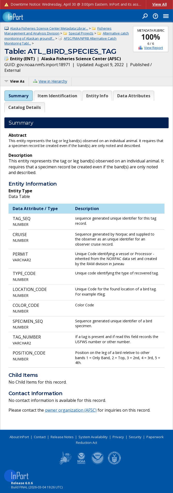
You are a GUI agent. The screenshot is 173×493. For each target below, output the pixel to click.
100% (150, 37)
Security (135, 437)
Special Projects (81, 33)
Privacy (118, 437)
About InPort (19, 437)
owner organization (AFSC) (71, 410)
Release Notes (62, 437)
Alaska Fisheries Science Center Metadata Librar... (49, 28)
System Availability (93, 437)
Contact (40, 437)
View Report (153, 47)
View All (159, 4)
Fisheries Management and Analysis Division (58, 31)
